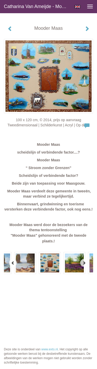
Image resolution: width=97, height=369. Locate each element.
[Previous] (13, 263)
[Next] (84, 263)
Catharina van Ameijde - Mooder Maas (37, 6)
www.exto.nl (49, 349)
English (77, 6)
